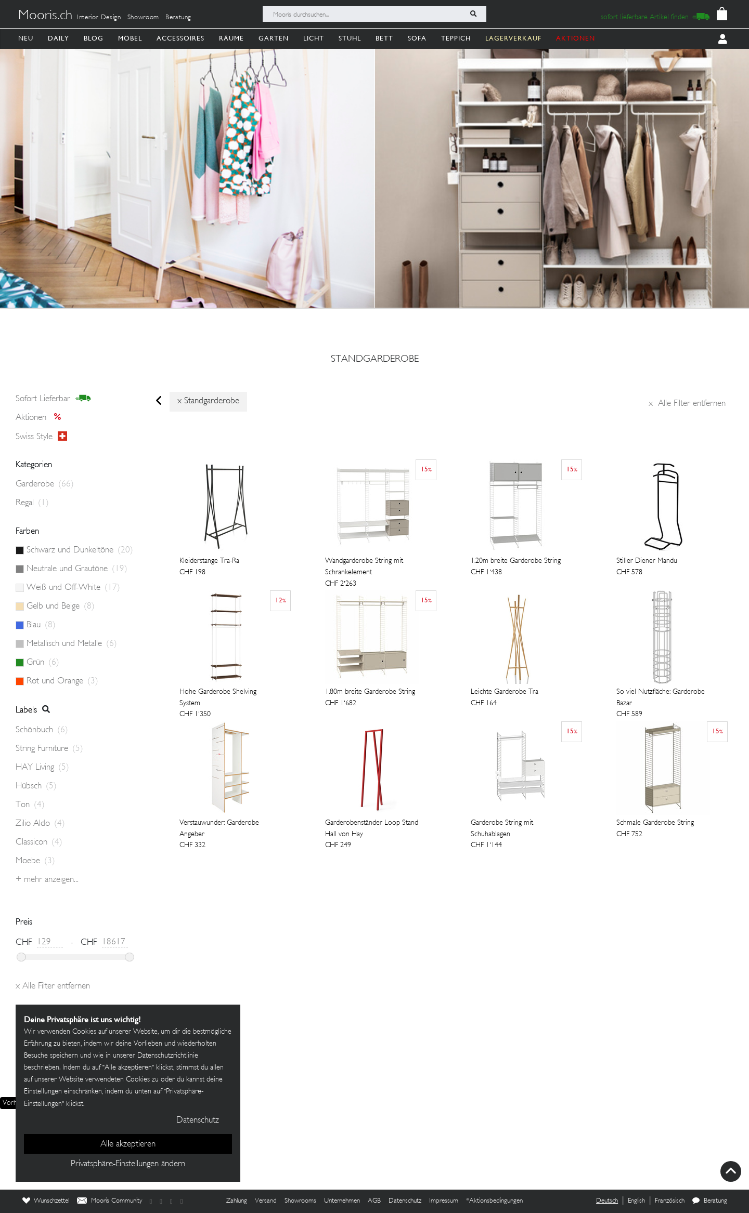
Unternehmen (342, 1201)
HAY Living (42, 767)
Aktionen (41, 418)
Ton (30, 805)
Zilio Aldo (40, 824)
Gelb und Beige (61, 606)
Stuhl (350, 38)
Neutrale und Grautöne (77, 569)
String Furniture (49, 749)
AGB (374, 1201)
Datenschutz (405, 1201)
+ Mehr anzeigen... (47, 880)
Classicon (39, 842)
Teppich (456, 38)
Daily (58, 38)
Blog (94, 38)
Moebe (35, 861)
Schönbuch (42, 730)
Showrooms (300, 1201)
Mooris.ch (45, 16)
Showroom (143, 18)
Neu (25, 38)
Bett (384, 38)
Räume (231, 38)
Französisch (670, 1201)
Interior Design (99, 18)
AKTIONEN (575, 38)
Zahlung (236, 1201)
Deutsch (607, 1201)
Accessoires (180, 38)
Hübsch (36, 786)
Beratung (178, 18)
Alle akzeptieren (128, 1144)
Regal (32, 503)
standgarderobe (375, 359)
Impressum (443, 1201)
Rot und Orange (62, 681)
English (636, 1201)
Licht (313, 38)
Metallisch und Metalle (72, 644)
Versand (266, 1201)
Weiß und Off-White (73, 588)
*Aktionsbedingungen (494, 1201)
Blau (41, 625)
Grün (43, 662)
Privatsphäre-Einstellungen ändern (128, 1164)
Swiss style (41, 436)
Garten (274, 38)
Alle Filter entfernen (687, 404)
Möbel (130, 38)
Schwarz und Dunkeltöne (80, 550)
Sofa (417, 38)
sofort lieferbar (53, 398)
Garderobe (45, 484)
